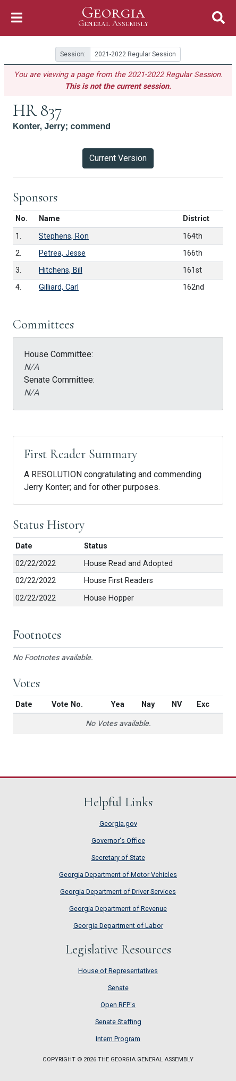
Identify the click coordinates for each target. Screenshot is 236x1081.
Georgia (113, 16)
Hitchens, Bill (60, 270)
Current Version (118, 158)
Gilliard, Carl (59, 287)
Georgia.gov (118, 823)
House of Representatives (118, 971)
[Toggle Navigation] (16, 18)
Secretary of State (118, 858)
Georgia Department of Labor (118, 926)
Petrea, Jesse (62, 253)
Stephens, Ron (64, 236)
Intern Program (118, 1039)
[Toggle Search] (218, 18)
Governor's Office (118, 840)
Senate (118, 988)
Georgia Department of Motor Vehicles (118, 875)
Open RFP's (118, 1005)
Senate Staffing (118, 1022)
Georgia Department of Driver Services (118, 892)
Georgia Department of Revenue (118, 909)
